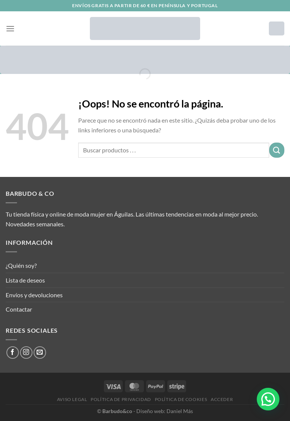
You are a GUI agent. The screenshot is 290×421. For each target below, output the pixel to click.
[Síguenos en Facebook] (12, 352)
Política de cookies (181, 399)
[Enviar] (276, 150)
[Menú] (10, 28)
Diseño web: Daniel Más (164, 411)
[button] (268, 399)
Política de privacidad (121, 399)
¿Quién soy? (21, 265)
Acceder (222, 399)
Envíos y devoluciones (34, 294)
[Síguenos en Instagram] (26, 352)
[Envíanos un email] (40, 352)
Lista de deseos (25, 280)
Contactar (19, 309)
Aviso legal (72, 399)
